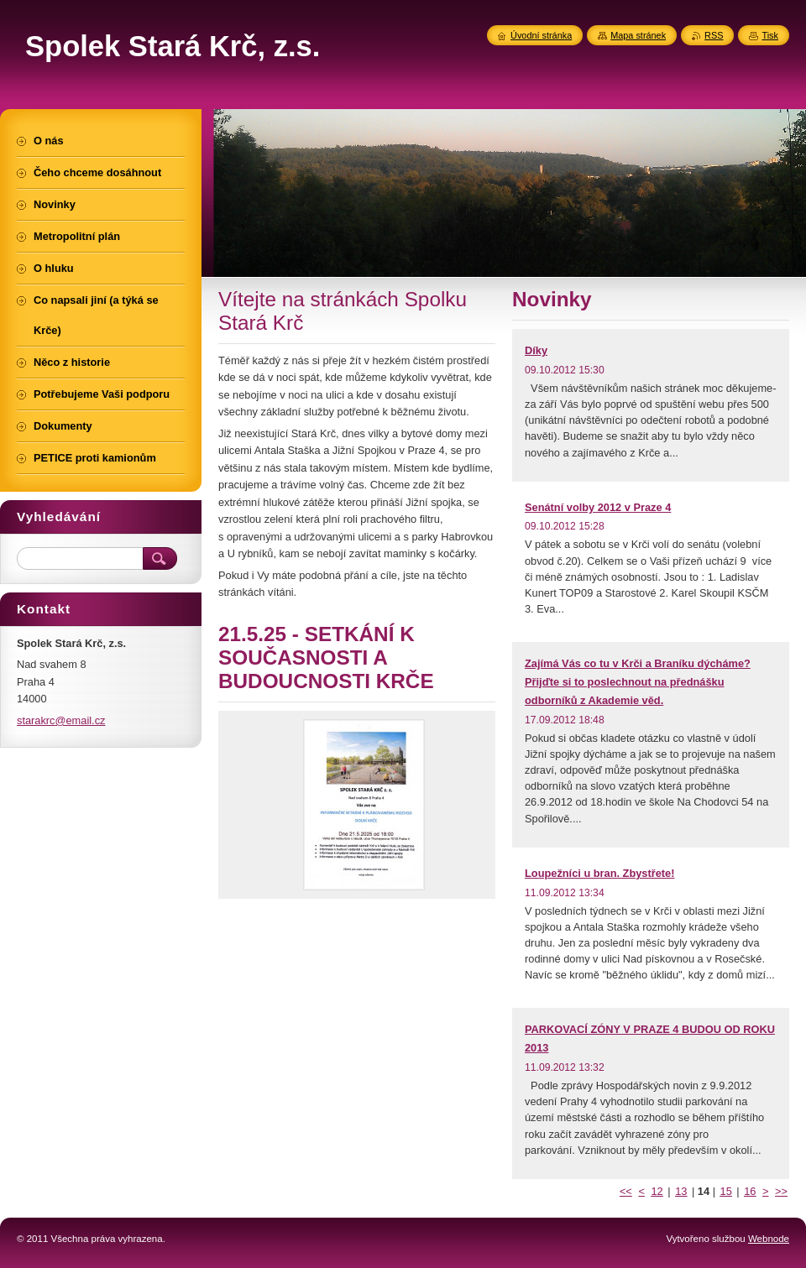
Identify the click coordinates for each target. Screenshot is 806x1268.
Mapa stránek (638, 35)
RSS (713, 35)
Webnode (768, 1239)
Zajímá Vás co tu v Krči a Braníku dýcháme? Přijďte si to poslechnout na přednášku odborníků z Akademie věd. (638, 682)
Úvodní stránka (541, 35)
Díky (536, 350)
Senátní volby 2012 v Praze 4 (598, 507)
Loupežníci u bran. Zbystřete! (599, 873)
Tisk (770, 35)
